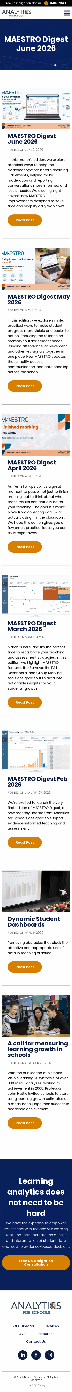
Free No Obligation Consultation (36, 1262)
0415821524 (58, 3)
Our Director (24, 1326)
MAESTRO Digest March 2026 (32, 626)
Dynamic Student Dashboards (34, 922)
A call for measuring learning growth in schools (38, 1049)
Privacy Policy (36, 1385)
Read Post (25, 220)
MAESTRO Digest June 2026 (32, 139)
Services (52, 1326)
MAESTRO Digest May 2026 (39, 299)
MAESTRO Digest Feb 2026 (38, 782)
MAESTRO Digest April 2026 (32, 465)
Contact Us (36, 1341)
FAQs (21, 1333)
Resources (45, 1333)
